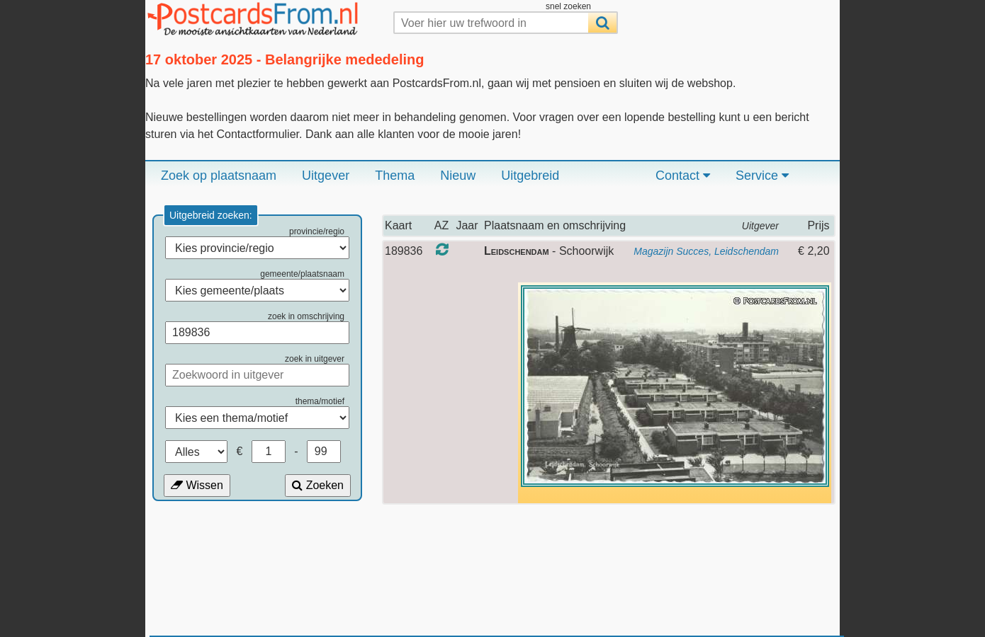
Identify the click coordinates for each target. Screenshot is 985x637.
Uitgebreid (530, 175)
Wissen (197, 485)
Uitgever (325, 175)
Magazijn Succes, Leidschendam (706, 251)
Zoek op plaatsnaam (218, 175)
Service (762, 175)
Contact (682, 175)
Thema (395, 175)
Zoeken (318, 485)
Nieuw (457, 175)
